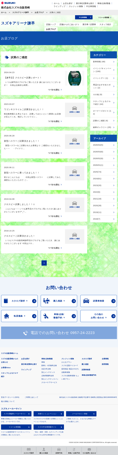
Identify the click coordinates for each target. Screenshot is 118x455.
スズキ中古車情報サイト (47, 427)
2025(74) (97, 172)
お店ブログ (39, 12)
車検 (43, 362)
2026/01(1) (98, 165)
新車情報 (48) (99, 62)
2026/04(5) (98, 145)
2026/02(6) (98, 158)
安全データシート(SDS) (10, 397)
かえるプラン (66, 362)
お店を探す (68, 3)
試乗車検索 (86, 370)
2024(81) (97, 179)
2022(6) (96, 192)
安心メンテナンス (48, 372)
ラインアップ (59, 6)
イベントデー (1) (100, 78)
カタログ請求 (87, 359)
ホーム (57, 3)
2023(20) (97, 185)
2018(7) (96, 219)
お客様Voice (6, 368)
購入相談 (85, 364)
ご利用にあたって (31, 397)
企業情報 (105, 359)
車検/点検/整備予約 (89, 375)
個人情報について (8, 401)
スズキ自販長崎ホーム (9, 353)
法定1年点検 (46, 369)
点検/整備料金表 (47, 376)
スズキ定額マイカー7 (69, 365)
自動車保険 (65, 372)
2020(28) (97, 205)
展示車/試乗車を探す (85, 3)
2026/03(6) (98, 152)
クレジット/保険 (76, 6)
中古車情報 (91, 6)
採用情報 (105, 364)
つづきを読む (54, 90)
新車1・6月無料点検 (49, 365)
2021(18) (97, 199)
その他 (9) (97, 94)
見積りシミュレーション (47, 414)
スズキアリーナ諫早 (20, 12)
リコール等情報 (15, 427)
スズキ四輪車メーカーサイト (15, 414)
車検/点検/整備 (103, 3)
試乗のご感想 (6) (100, 121)
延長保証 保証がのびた (70, 369)
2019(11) (97, 212)
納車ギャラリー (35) (102, 127)
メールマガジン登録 (79, 414)
